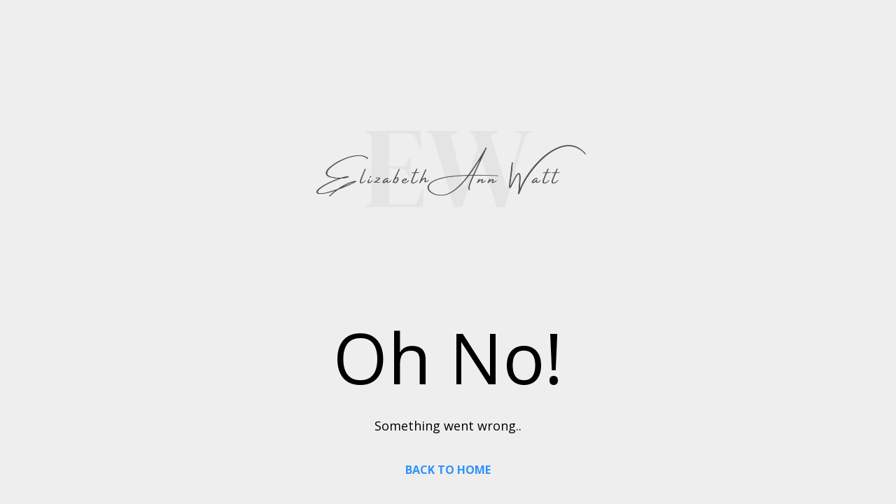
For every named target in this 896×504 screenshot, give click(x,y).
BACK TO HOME (448, 469)
